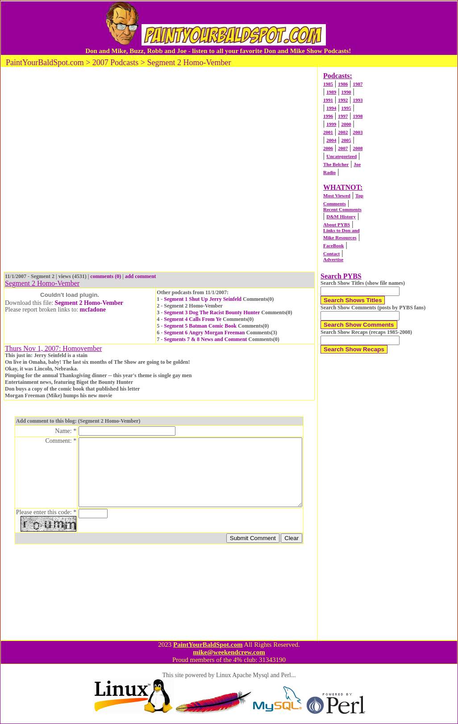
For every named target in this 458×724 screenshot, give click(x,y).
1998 (357, 116)
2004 (331, 140)
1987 (357, 84)
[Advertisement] (101, 171)
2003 (357, 132)
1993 (357, 100)
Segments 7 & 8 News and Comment (205, 339)
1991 (328, 100)
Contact (331, 253)
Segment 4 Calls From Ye (192, 319)
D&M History (341, 216)
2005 (346, 140)
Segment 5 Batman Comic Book (200, 326)
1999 (331, 124)
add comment (140, 276)
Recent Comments (342, 209)
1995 (346, 108)
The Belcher (336, 164)
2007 (343, 148)
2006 (328, 148)
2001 (328, 132)
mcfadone (93, 309)
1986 (343, 84)
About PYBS (336, 224)
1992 (343, 100)
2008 (357, 148)
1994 (331, 108)
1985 (328, 84)
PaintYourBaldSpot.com (207, 644)
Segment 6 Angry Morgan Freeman (204, 332)
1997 (343, 116)
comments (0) (105, 276)
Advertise (333, 259)
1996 (328, 116)
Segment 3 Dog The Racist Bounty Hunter (212, 312)
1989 (331, 92)
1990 (346, 92)
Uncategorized (341, 156)
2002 (343, 132)
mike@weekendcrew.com (229, 652)
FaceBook (333, 245)
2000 (346, 124)
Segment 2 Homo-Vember (89, 303)
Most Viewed (336, 195)
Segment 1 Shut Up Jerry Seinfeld (202, 299)
